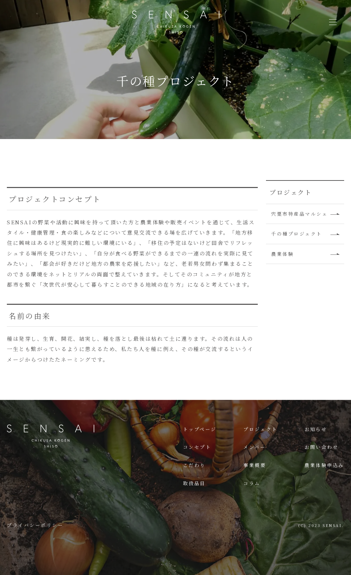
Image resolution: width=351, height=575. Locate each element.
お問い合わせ (321, 462)
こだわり (194, 480)
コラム (252, 499)
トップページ (200, 444)
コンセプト (197, 462)
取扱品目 (194, 499)
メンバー (254, 462)
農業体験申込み (324, 480)
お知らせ (315, 444)
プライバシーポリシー (35, 540)
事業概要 (254, 480)
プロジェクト (260, 444)
